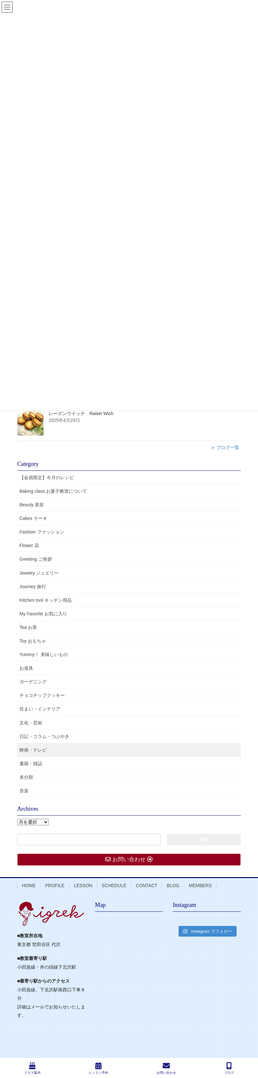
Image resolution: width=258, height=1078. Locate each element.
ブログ (229, 1068)
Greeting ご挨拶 (35, 559)
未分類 (26, 777)
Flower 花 (29, 545)
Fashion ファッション (41, 531)
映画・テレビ (33, 750)
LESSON (83, 885)
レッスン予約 (98, 1068)
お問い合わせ (166, 1068)
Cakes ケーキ (33, 518)
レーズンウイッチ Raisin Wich (81, 413)
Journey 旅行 (32, 586)
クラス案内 (32, 1068)
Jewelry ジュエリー (39, 573)
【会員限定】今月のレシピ (46, 477)
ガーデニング (33, 681)
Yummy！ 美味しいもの (43, 654)
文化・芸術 (30, 722)
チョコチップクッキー (42, 695)
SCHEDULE (114, 885)
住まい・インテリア (39, 708)
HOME (29, 885)
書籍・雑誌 (30, 763)
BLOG (173, 885)
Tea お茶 (28, 627)
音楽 (24, 790)
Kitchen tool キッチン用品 (45, 600)
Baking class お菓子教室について (53, 491)
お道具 (26, 668)
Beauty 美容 (31, 504)
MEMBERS (200, 885)
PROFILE (54, 885)
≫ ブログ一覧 (225, 447)
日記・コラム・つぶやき (44, 736)
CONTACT (147, 885)
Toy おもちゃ (32, 641)
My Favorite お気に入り (43, 613)
